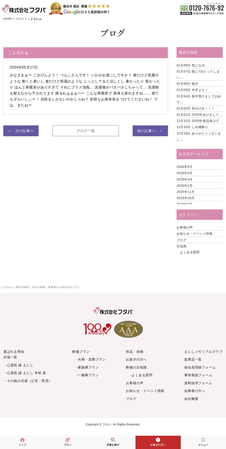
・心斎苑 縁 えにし (18, 365)
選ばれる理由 (13, 351)
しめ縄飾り (192, 127)
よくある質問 (190, 252)
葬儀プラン (81, 351)
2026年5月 (185, 167)
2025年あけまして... (199, 114)
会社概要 (191, 399)
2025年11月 (185, 192)
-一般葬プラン (88, 375)
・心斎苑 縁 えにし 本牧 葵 (24, 373)
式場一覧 (10, 357)
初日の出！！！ (196, 108)
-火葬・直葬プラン (91, 359)
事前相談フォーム (198, 375)
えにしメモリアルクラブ (203, 351)
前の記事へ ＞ (150, 131)
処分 (187, 83)
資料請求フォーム (198, 383)
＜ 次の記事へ (21, 131)
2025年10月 (185, 198)
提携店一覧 (193, 359)
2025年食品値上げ (198, 121)
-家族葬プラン (88, 367)
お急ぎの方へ (136, 359)
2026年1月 (185, 185)
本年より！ (192, 90)
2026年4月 (185, 173)
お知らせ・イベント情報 (195, 233)
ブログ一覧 (85, 131)
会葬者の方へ (194, 391)
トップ (22, 442)
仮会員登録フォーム (200, 367)
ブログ (181, 240)
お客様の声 (185, 227)
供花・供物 (134, 351)
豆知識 (181, 246)
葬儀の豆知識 (136, 367)
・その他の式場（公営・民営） (27, 381)
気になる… (192, 65)
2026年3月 (185, 179)
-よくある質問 (141, 375)
